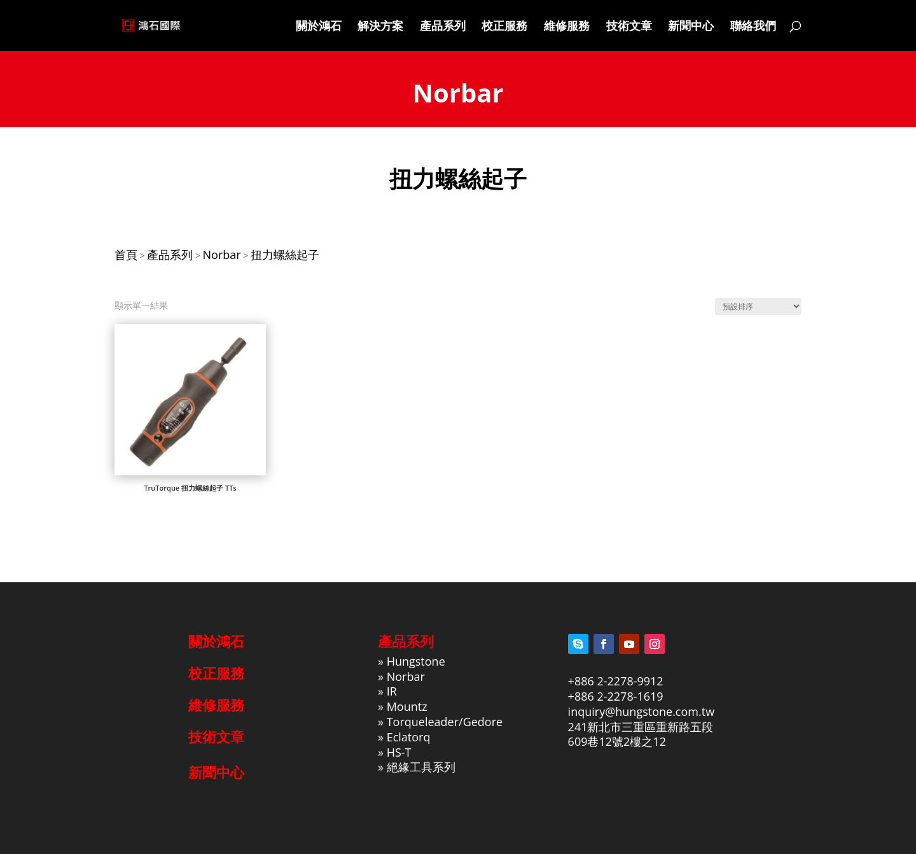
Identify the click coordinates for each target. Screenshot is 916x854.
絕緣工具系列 (421, 766)
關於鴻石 (319, 27)
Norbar (406, 676)
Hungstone (416, 661)
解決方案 (380, 27)
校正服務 (504, 27)
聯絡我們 (753, 27)
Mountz (407, 706)
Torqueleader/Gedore (445, 721)
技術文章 (629, 27)
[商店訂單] (758, 306)
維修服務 (567, 27)
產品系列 (443, 27)
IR (392, 691)
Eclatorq (409, 737)
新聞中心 (691, 27)
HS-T (399, 752)
